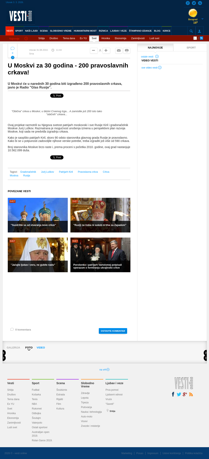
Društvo (54, 38)
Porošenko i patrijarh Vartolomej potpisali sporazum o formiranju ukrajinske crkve (97, 266)
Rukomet (37, 408)
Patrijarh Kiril (66, 171)
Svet (94, 38)
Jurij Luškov (47, 171)
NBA (34, 404)
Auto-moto (86, 416)
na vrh (104, 369)
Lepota (85, 397)
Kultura (60, 408)
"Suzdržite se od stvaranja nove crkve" (33, 225)
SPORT (19, 31)
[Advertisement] (69, 299)
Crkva (106, 171)
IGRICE (166, 31)
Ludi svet (154, 38)
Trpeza (85, 402)
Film (58, 404)
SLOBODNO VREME (61, 31)
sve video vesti (151, 68)
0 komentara (20, 330)
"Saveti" (110, 404)
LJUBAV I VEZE (118, 31)
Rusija (26, 175)
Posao (139, 453)
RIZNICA (103, 31)
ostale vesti (150, 57)
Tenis (35, 399)
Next (205, 353)
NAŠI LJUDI (31, 31)
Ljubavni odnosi (114, 394)
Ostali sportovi (39, 427)
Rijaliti (59, 399)
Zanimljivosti (138, 38)
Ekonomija (120, 38)
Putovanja (86, 407)
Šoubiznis (61, 389)
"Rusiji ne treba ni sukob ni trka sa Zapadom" (99, 225)
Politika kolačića (193, 453)
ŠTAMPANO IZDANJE (140, 31)
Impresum (152, 453)
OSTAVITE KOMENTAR (113, 331)
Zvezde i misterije (90, 426)
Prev (6, 353)
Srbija (41, 38)
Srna (31, 53)
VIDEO (41, 347)
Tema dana (69, 38)
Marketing (126, 453)
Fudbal (35, 389)
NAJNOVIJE (155, 47)
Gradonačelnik (28, 171)
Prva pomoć (112, 389)
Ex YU (83, 38)
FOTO (29, 347)
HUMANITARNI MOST (85, 31)
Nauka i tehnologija (91, 411)
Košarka (36, 394)
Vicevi (84, 421)
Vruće (109, 399)
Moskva (14, 175)
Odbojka (36, 413)
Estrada (60, 394)
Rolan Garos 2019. (42, 440)
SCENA (44, 31)
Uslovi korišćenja (171, 453)
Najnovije (18, 39)
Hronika (105, 38)
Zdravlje (85, 393)
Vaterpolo (37, 422)
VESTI (10, 31)
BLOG (157, 31)
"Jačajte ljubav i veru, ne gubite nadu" (33, 264)
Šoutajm (36, 418)
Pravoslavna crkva (88, 171)
